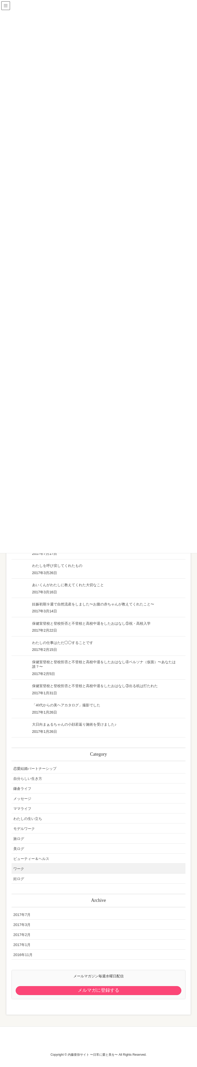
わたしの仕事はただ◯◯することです (62, 643)
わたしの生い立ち (27, 819)
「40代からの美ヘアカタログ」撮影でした (66, 705)
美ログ (18, 849)
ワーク (18, 869)
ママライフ (22, 809)
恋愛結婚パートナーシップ (34, 768)
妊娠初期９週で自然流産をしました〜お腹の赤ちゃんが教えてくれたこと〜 (93, 604)
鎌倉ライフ (22, 789)
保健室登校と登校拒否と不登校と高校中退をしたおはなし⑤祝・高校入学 (91, 623)
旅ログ (18, 839)
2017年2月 (22, 935)
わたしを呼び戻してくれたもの (57, 566)
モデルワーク (24, 829)
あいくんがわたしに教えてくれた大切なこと (68, 585)
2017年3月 (22, 925)
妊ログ (18, 879)
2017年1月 (22, 945)
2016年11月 (23, 955)
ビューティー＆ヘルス (31, 859)
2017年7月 (22, 915)
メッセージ (22, 799)
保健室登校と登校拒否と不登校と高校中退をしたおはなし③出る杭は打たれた (95, 686)
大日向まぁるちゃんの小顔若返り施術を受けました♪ (74, 724)
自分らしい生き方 (27, 778)
